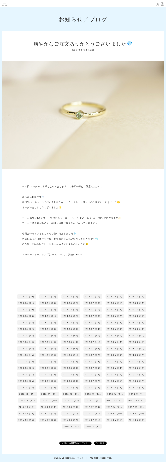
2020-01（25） (92, 374)
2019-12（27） (115, 374)
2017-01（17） (92, 413)
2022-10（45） (26, 342)
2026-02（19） (70, 296)
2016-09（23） (48, 420)
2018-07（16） (93, 394)
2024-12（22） (115, 309)
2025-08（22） (70, 303)
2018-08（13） (71, 394)
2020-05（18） (137, 368)
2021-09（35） (48, 355)
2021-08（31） (70, 355)
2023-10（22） (26, 329)
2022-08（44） (70, 342)
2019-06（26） (115, 381)
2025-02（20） (70, 309)
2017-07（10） (92, 407)
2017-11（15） (136, 400)
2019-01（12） (92, 387)
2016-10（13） (26, 420)
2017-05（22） (136, 407)
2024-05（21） (137, 316)
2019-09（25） (48, 381)
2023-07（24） (92, 329)
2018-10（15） (27, 394)
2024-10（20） (26, 316)
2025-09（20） (48, 303)
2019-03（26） (48, 387)
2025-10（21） (26, 303)
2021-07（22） (92, 355)
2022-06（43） (115, 342)
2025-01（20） (92, 309)
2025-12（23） (115, 296)
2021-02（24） (70, 361)
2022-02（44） (70, 348)
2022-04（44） (26, 348)
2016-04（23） (71, 426)
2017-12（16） (114, 400)
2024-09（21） (48, 316)
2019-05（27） (137, 381)
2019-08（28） (70, 381)
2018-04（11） (27, 400)
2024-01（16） (92, 322)
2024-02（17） (70, 322)
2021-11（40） (137, 348)
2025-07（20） (92, 303)
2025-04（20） (26, 309)
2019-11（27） (137, 374)
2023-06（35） (115, 329)
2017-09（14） (49, 407)
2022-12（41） (115, 335)
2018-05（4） (137, 394)
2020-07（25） (92, 368)
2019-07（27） (92, 381)
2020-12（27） (115, 361)
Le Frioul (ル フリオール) (75, 458)
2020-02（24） (70, 374)
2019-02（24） (70, 387)
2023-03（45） (48, 335)
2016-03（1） (93, 426)
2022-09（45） (48, 342)
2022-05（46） (137, 342)
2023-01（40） (92, 335)
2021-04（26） (26, 361)
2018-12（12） (115, 387)
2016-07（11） (92, 420)
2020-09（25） (48, 368)
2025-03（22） (48, 309)
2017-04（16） (27, 413)
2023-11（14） (137, 322)
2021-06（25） (115, 355)
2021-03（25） (48, 361)
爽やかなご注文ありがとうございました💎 (83, 43)
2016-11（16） (136, 413)
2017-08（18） (71, 407)
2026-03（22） (48, 296)
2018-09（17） (49, 394)
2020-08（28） (70, 368)
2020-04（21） (26, 374)
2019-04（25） (26, 387)
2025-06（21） (115, 303)
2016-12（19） (114, 413)
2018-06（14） (115, 394)
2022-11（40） (137, 335)
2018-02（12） (71, 400)
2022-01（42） (92, 348)
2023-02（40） (70, 335)
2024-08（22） (70, 316)
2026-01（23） (92, 296)
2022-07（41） (92, 342)
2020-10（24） (26, 368)
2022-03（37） (48, 348)
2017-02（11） (70, 413)
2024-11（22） (137, 309)
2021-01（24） (92, 361)
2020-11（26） (137, 361)
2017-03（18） (49, 413)
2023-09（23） (48, 329)
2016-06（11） (115, 420)
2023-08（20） (70, 329)
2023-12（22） (115, 322)
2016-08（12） (70, 420)
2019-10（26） (26, 381)
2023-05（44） (137, 329)
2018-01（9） (93, 400)
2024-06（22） (115, 316)
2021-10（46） (26, 355)
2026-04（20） (26, 296)
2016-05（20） (137, 420)
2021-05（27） (137, 355)
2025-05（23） (137, 303)
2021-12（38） (115, 348)
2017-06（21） (114, 407)
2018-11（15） (137, 387)
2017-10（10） (27, 407)
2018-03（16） (49, 400)
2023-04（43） (26, 335)
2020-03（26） (48, 374)
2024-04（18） (26, 322)
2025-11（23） (137, 296)
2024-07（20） (92, 316)
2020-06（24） (115, 368)
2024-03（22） (48, 322)
